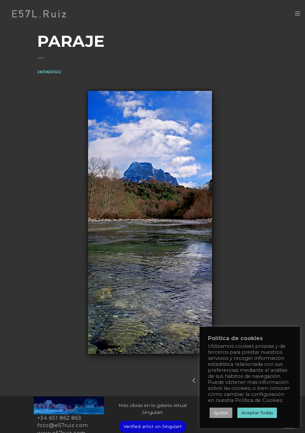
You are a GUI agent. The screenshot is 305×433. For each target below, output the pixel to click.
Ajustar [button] (221, 412)
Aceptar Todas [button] (257, 412)
